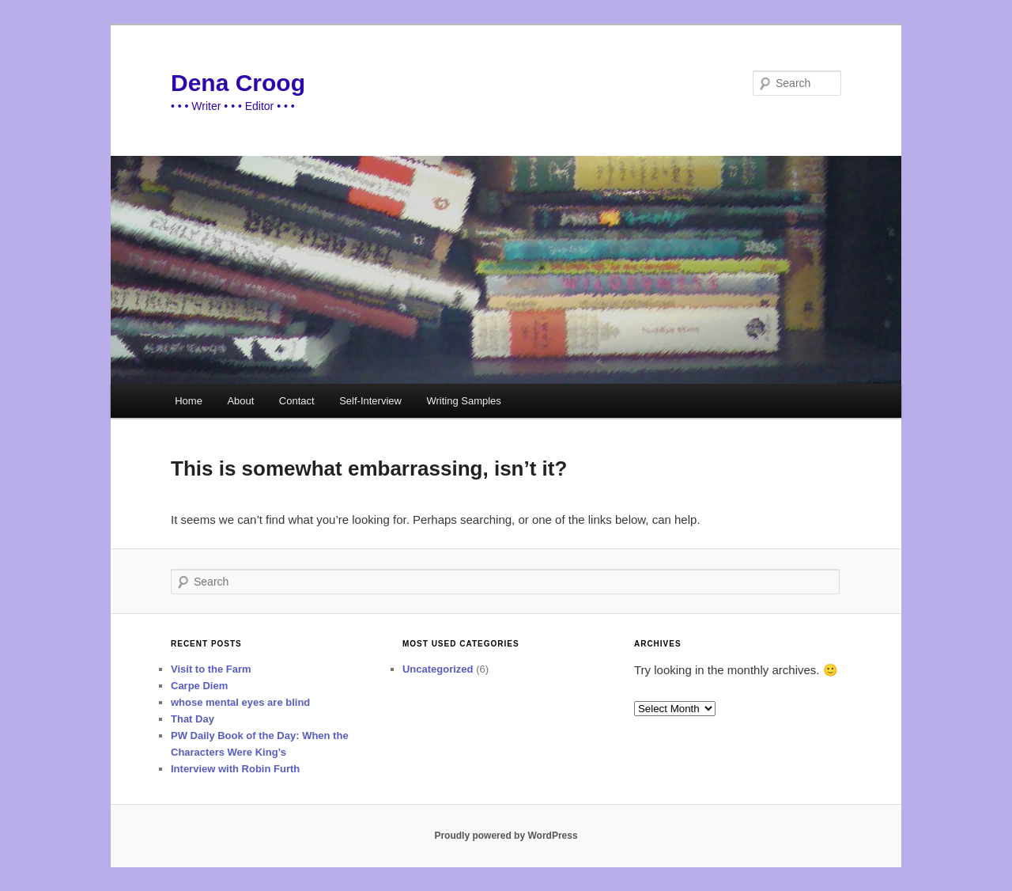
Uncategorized (438, 669)
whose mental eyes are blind (240, 702)
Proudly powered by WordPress (505, 835)
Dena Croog (238, 83)
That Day (192, 719)
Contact (297, 401)
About (240, 401)
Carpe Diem (199, 686)
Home (188, 401)
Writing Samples (463, 401)
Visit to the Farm (211, 669)
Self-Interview (370, 401)
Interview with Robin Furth (235, 769)
